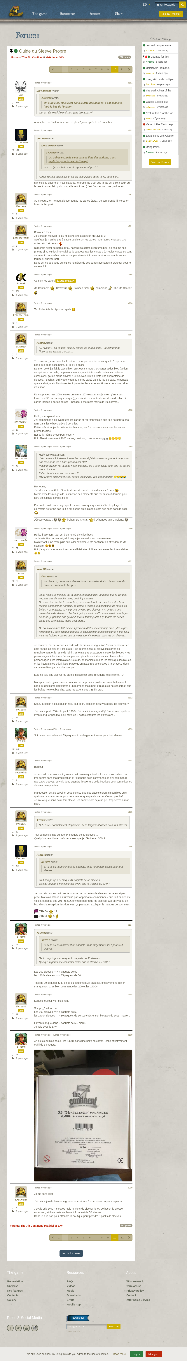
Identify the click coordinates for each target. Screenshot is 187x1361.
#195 (130, 812)
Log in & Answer (71, 1253)
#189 (130, 446)
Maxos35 (21, 709)
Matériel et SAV (55, 57)
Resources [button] (69, 14)
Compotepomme (21, 238)
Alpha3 (21, 283)
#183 (130, 194)
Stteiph (21, 741)
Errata (70, 1299)
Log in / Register (171, 13)
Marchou (21, 206)
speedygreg (21, 458)
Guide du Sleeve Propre (38, 51)
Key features (15, 1290)
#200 (130, 1188)
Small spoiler (65, 281)
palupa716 (21, 772)
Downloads (74, 1295)
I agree (137, 1354)
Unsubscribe (74, 1331)
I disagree (153, 1354)
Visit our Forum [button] (160, 162)
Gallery (11, 1299)
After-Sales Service (138, 1299)
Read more (119, 1353)
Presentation (15, 1281)
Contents (13, 1295)
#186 (130, 303)
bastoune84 (20, 422)
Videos (71, 1286)
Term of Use (133, 1286)
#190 (130, 528)
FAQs (70, 1281)
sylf (21, 94)
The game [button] (41, 14)
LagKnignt (21, 1199)
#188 (130, 410)
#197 (130, 925)
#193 (130, 729)
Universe (12, 1286)
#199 (130, 1035)
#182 (130, 130)
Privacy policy (135, 1290)
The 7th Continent (33, 57)
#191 (130, 561)
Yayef (21, 573)
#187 (130, 335)
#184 (130, 226)
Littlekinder (43, 91)
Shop (119, 14)
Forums (95, 14)
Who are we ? (134, 1281)
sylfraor (46, 98)
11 (122, 69)
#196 (130, 846)
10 (114, 69)
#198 (130, 995)
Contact (131, 1295)
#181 (130, 83)
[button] (146, 4)
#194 (130, 761)
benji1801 (21, 346)
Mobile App (74, 1304)
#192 (130, 698)
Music (70, 1290)
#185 (130, 274)
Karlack (21, 858)
